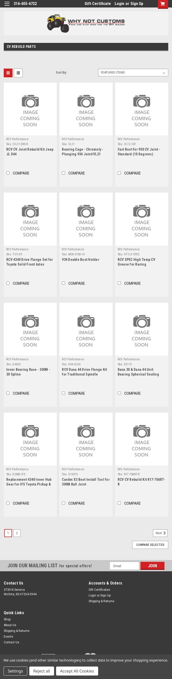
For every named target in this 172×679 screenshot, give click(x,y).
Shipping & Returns (101, 601)
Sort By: (61, 72)
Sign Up (136, 3)
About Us (10, 625)
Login (119, 3)
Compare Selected (150, 545)
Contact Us (11, 642)
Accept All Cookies (77, 671)
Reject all (41, 671)
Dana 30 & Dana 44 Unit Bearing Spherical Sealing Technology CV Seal (138, 374)
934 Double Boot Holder (80, 260)
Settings (15, 671)
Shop (7, 619)
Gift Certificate (98, 3)
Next (161, 533)
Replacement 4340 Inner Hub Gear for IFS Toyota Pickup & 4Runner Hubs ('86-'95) (29, 484)
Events (8, 636)
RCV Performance (17, 139)
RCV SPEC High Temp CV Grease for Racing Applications (136, 264)
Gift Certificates (99, 589)
